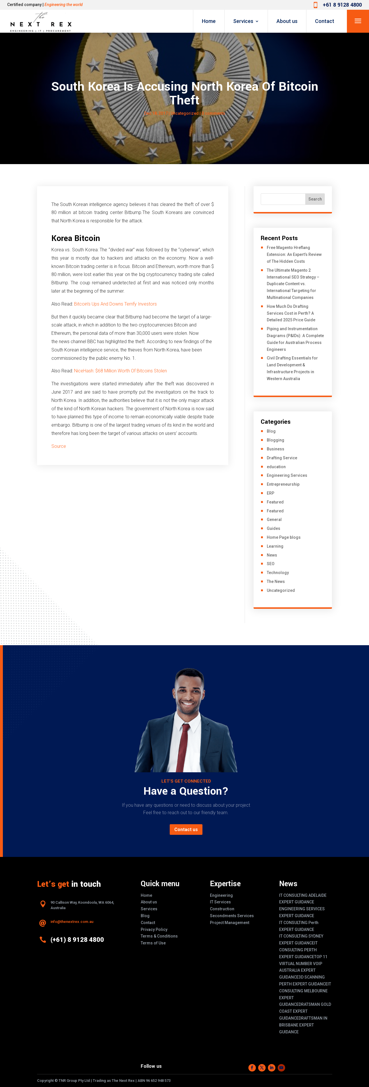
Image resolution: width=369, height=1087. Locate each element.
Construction (222, 909)
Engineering (221, 895)
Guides (273, 528)
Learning (275, 546)
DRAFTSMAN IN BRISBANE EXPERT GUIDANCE (303, 1025)
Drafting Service (282, 458)
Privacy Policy (154, 929)
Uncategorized (185, 113)
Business (275, 449)
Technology (278, 572)
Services (243, 21)
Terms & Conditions (159, 936)
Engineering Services (287, 475)
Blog (271, 431)
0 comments (213, 113)
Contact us (186, 829)
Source (58, 446)
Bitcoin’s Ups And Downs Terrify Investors (115, 304)
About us (287, 21)
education (276, 466)
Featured (275, 502)
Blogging (275, 440)
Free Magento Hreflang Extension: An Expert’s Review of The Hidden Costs (294, 254)
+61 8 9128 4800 (342, 5)
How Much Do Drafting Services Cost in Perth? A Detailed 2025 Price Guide (291, 313)
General (274, 519)
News (272, 555)
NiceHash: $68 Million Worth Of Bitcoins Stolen (120, 371)
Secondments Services (232, 915)
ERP (270, 493)
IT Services (220, 902)
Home (209, 21)
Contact (324, 21)
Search (315, 199)
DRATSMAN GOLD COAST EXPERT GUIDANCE (305, 1011)
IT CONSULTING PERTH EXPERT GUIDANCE (298, 950)
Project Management (229, 922)
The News (276, 581)
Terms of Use (153, 943)
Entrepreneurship (283, 484)
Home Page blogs (284, 537)
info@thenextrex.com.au (72, 921)
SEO (271, 563)
